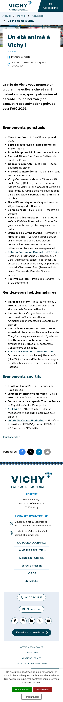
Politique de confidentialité (31, 664)
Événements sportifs (22, 376)
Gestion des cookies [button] (31, 647)
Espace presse (32, 565)
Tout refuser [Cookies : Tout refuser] (42, 689)
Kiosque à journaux (31, 542)
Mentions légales (31, 658)
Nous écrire (31, 609)
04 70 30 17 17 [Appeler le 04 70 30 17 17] (31, 597)
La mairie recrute (31, 550)
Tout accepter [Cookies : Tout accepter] (21, 689)
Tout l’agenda (11, 437)
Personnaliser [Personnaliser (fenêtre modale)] (31, 696)
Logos (31, 573)
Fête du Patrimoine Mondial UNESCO (32, 252)
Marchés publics (31, 558)
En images (31, 581)
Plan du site (31, 653)
